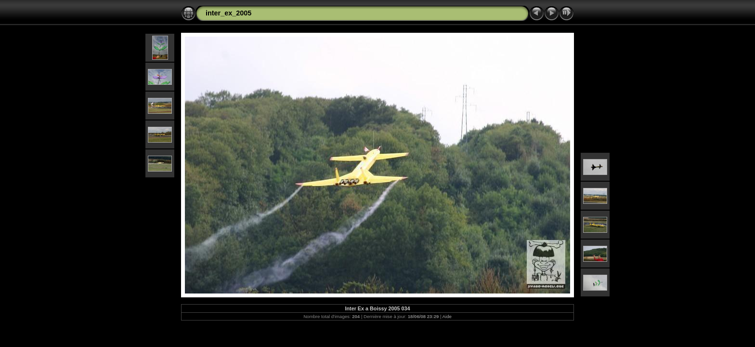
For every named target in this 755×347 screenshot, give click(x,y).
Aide (447, 316)
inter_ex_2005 (228, 13)
